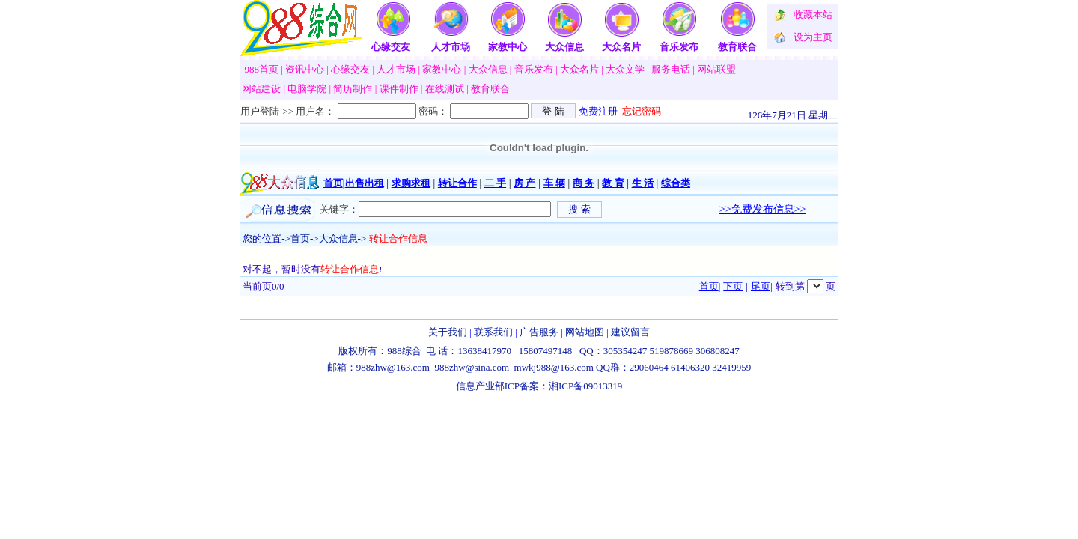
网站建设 (261, 88)
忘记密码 (641, 111)
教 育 (613, 183)
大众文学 (625, 69)
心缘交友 (390, 46)
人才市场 (450, 46)
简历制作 (352, 88)
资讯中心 (304, 69)
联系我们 (493, 332)
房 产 (524, 183)
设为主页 (813, 37)
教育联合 (737, 46)
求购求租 (411, 183)
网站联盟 (716, 69)
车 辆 (554, 183)
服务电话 (670, 69)
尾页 (760, 286)
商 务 (583, 183)
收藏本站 (813, 14)
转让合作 (457, 183)
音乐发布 (679, 46)
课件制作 (399, 88)
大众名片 (621, 46)
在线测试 (444, 88)
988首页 (262, 69)
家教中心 (507, 46)
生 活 (643, 183)
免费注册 (598, 111)
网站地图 (584, 332)
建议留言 (630, 332)
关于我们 (447, 332)
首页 (333, 183)
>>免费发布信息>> (762, 209)
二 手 (495, 183)
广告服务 (539, 332)
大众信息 (564, 46)
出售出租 (364, 183)
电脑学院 (306, 88)
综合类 (675, 183)
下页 (733, 286)
